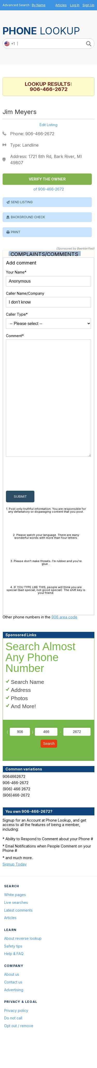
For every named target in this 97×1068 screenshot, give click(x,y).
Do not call (13, 1043)
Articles (61, 5)
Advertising (13, 1014)
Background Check (28, 217)
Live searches (16, 927)
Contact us (13, 1007)
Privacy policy (16, 1035)
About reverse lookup (23, 963)
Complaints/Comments (44, 254)
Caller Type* (17, 314)
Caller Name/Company (25, 293)
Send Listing (22, 202)
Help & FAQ (14, 978)
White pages (15, 919)
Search (49, 768)
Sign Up (88, 5)
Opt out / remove (18, 1050)
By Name (39, 5)
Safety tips (13, 971)
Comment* (15, 336)
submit (20, 521)
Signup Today (15, 889)
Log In (74, 5)
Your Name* (16, 272)
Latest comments (18, 935)
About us (11, 999)
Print (15, 232)
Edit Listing (48, 125)
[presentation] (45, 500)
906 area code (64, 642)
